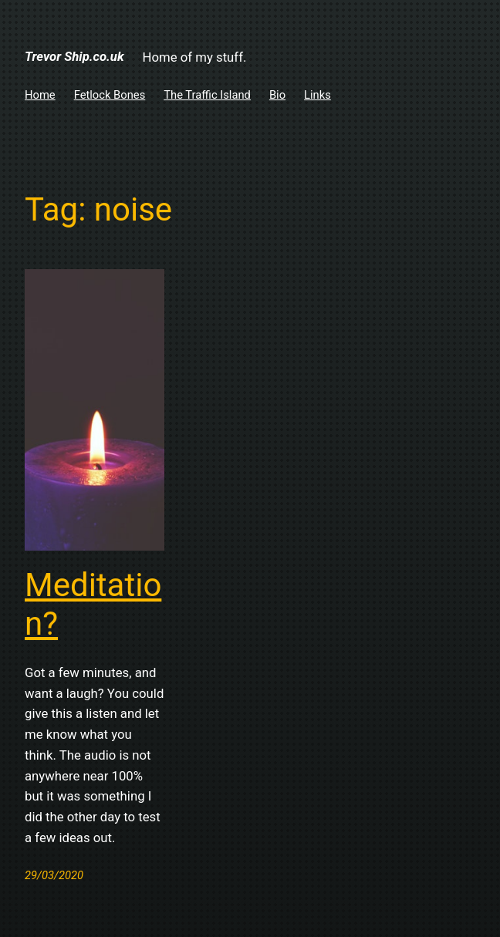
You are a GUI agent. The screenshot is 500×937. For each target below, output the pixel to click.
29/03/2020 (54, 875)
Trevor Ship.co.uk (74, 56)
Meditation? (93, 604)
